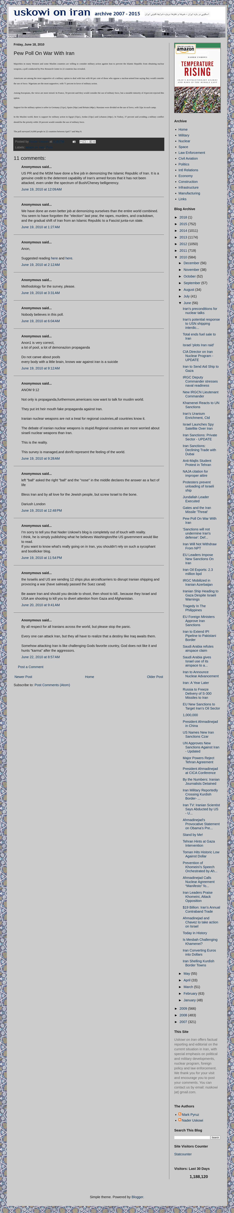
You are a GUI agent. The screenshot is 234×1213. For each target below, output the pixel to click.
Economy (185, 176)
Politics (183, 164)
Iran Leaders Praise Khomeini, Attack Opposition (198, 897)
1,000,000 (190, 715)
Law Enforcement (191, 153)
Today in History (195, 933)
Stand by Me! (193, 835)
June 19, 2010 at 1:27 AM (40, 227)
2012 (184, 244)
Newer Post (23, 677)
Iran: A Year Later (196, 683)
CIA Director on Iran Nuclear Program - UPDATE (198, 356)
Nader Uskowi (192, 1120)
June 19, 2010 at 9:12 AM (40, 368)
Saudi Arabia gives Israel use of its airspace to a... (197, 661)
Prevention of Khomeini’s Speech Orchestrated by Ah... (200, 867)
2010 (184, 257)
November (192, 270)
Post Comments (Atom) (52, 685)
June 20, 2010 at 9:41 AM (40, 605)
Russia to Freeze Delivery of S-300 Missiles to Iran (197, 693)
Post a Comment (30, 667)
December (192, 263)
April (187, 980)
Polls (49, 147)
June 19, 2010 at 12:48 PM (41, 510)
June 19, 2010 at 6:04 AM (40, 321)
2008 (184, 1015)
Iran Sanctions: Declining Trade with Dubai (199, 450)
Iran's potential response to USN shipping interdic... (201, 324)
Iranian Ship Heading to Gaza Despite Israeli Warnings (200, 595)
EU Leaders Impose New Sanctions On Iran (198, 559)
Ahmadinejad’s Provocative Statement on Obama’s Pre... (201, 824)
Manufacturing (189, 193)
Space (183, 147)
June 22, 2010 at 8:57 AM (40, 657)
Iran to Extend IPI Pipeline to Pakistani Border (199, 636)
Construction (188, 182)
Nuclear (184, 141)
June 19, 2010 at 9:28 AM (40, 458)
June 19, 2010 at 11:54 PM (41, 558)
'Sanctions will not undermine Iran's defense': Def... (197, 533)
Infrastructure (188, 187)
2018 (184, 217)
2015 (184, 224)
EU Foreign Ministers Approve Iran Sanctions (199, 621)
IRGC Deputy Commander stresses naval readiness (200, 381)
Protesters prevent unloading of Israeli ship (198, 486)
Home (89, 677)
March (189, 987)
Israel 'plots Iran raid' (198, 345)
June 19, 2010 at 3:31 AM (40, 293)
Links (182, 199)
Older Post (155, 677)
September (192, 283)
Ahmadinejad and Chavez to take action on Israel (200, 922)
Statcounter (183, 1154)
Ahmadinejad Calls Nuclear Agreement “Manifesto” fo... (199, 882)
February (191, 993)
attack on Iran (35, 147)
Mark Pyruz (190, 1114)
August (189, 289)
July (187, 296)
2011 (184, 250)
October (190, 276)
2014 (184, 230)
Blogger (137, 1197)
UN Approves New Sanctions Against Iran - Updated (201, 747)
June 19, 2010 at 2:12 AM (40, 265)
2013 (184, 237)
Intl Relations (188, 170)
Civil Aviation (188, 158)
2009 (184, 1008)
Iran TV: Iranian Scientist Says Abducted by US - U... (201, 809)
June (188, 303)
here (54, 258)
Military (183, 135)
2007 (184, 1022)
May (187, 973)
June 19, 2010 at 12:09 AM (41, 189)
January (190, 1000)
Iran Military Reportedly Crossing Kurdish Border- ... (200, 794)
